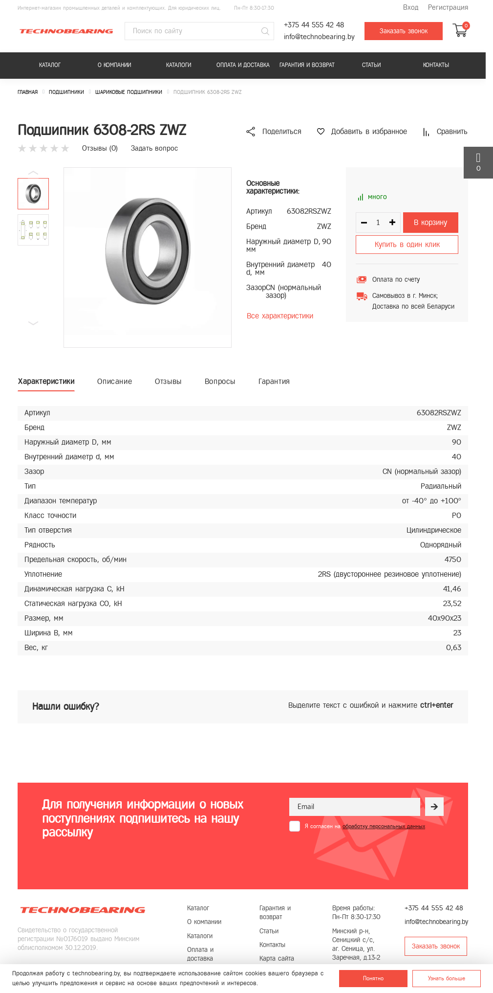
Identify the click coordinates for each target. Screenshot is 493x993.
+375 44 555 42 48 (314, 25)
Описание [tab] (114, 381)
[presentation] (363, 855)
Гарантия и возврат (307, 65)
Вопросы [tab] (220, 381)
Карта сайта (276, 958)
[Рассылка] (434, 806)
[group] (147, 257)
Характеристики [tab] (46, 381)
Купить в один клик (407, 244)
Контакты (436, 65)
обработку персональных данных (384, 826)
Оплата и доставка (243, 65)
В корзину (430, 222)
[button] (33, 323)
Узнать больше (446, 978)
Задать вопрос (154, 148)
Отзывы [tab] (168, 381)
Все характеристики (280, 316)
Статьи (371, 65)
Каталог (50, 65)
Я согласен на (365, 826)
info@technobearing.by (319, 37)
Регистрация (448, 7)
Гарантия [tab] (274, 381)
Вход (410, 7)
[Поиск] (265, 31)
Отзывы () (100, 148)
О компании (114, 65)
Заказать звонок (404, 31)
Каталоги (178, 65)
